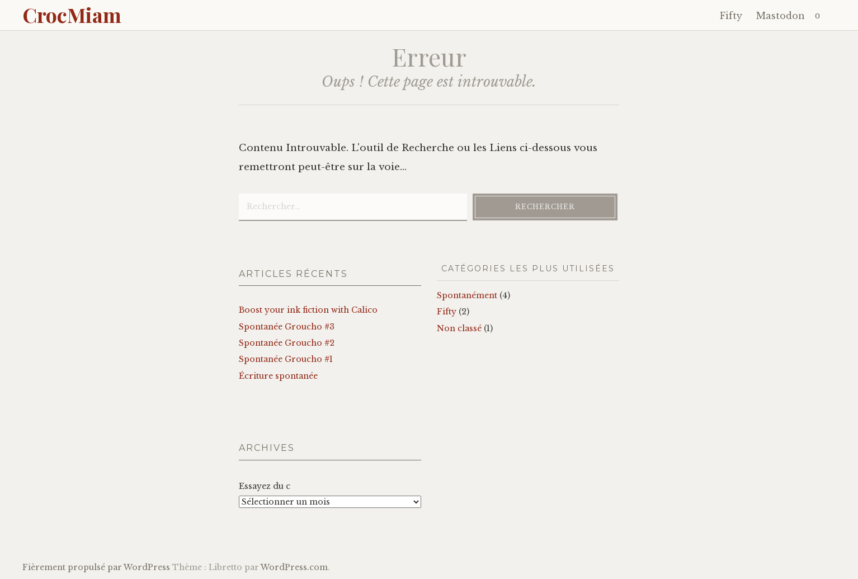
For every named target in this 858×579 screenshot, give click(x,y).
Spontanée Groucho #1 (286, 359)
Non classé (459, 328)
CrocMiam (71, 14)
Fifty (731, 15)
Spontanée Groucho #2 (286, 343)
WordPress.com (294, 567)
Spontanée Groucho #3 (286, 327)
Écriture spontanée (278, 376)
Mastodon (780, 15)
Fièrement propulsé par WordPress (96, 567)
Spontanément (467, 295)
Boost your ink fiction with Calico (308, 310)
